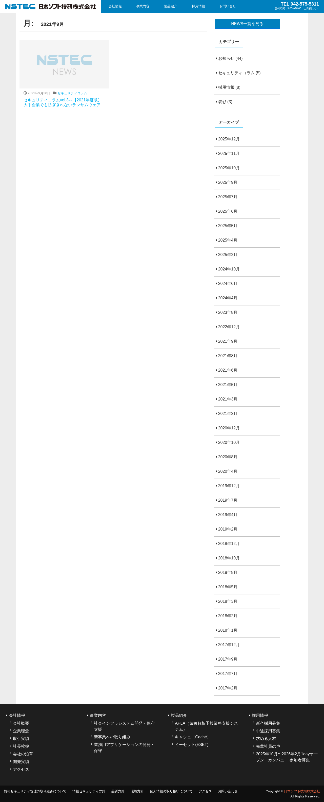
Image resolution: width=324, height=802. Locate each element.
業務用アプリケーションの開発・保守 (124, 747)
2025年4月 (228, 240)
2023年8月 (228, 312)
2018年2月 (228, 616)
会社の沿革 (23, 754)
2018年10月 (229, 558)
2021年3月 (228, 399)
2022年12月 (229, 327)
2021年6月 (228, 370)
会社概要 (21, 723)
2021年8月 (228, 356)
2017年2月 (228, 688)
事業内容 (142, 6)
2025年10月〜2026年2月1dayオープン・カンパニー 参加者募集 (287, 757)
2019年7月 (228, 500)
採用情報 (198, 6)
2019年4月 (228, 515)
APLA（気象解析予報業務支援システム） (206, 726)
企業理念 (21, 731)
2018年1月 (228, 630)
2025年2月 (228, 254)
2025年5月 (228, 226)
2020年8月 (228, 457)
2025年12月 (229, 139)
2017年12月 (229, 645)
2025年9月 (228, 182)
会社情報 (115, 6)
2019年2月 (228, 529)
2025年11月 (229, 153)
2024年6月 (228, 283)
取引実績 (21, 738)
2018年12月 (229, 543)
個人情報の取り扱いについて (171, 791)
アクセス (21, 769)
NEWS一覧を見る (247, 24)
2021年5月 (228, 384)
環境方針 (137, 791)
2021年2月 (228, 413)
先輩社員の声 (268, 746)
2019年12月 (229, 486)
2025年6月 (228, 211)
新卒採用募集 (268, 723)
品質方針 (118, 791)
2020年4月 (228, 471)
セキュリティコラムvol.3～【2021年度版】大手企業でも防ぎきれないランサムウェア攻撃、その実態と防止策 (64, 105)
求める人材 (266, 738)
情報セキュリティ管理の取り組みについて (35, 791)
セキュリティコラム (236, 73)
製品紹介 (170, 6)
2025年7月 (228, 197)
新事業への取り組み (112, 737)
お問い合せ (227, 6)
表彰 (222, 102)
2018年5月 (228, 587)
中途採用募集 (268, 731)
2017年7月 (228, 673)
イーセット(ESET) (191, 744)
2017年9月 (228, 659)
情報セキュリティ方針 (88, 791)
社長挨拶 (21, 746)
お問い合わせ (228, 791)
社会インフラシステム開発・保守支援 (124, 726)
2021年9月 (228, 341)
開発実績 (21, 761)
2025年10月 (229, 168)
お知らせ (226, 58)
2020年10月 (229, 442)
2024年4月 (228, 298)
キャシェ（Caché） (193, 737)
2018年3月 (228, 601)
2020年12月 (229, 428)
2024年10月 (229, 269)
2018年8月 (228, 572)
